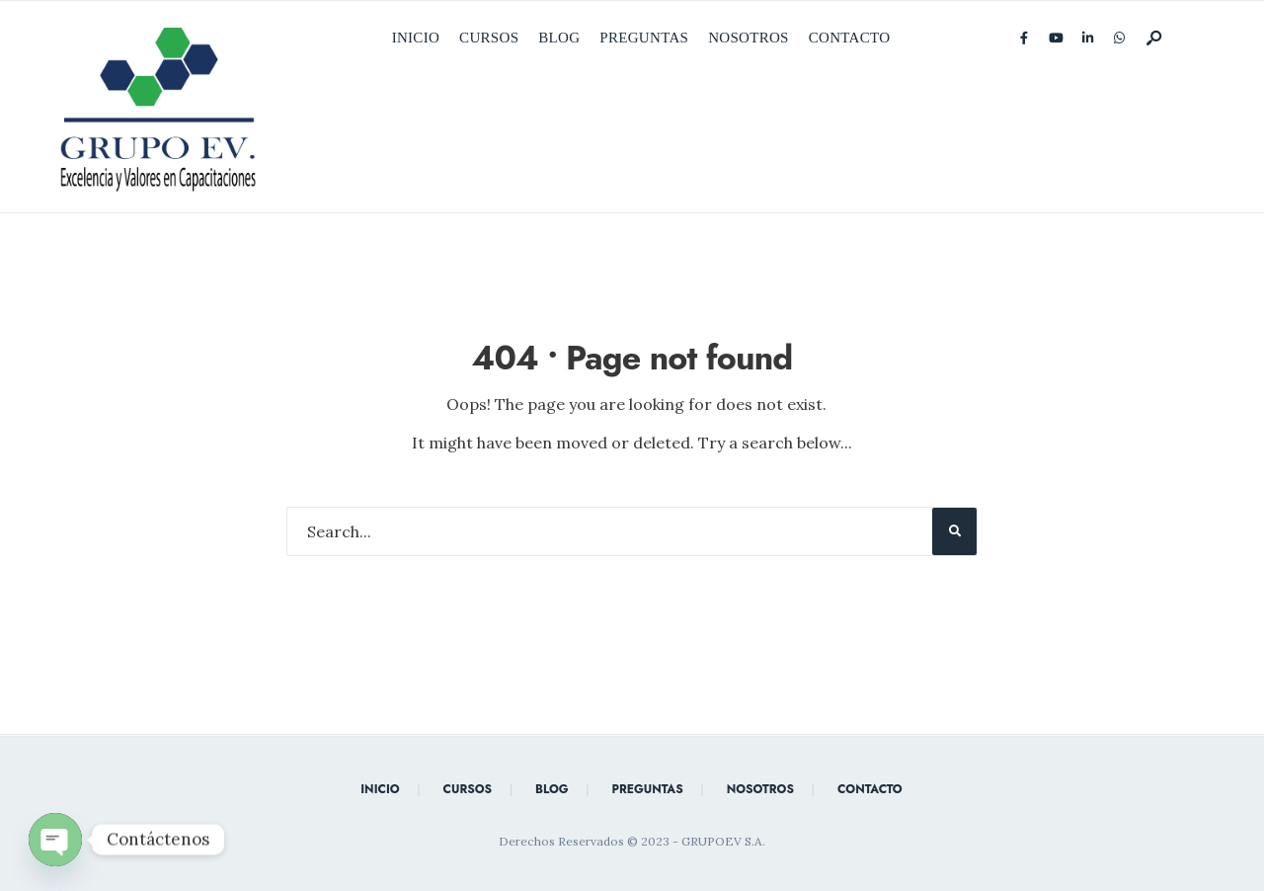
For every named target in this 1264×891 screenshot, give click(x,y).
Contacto (850, 37)
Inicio (415, 37)
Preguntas (643, 37)
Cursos (488, 37)
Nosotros (748, 37)
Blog (559, 37)
